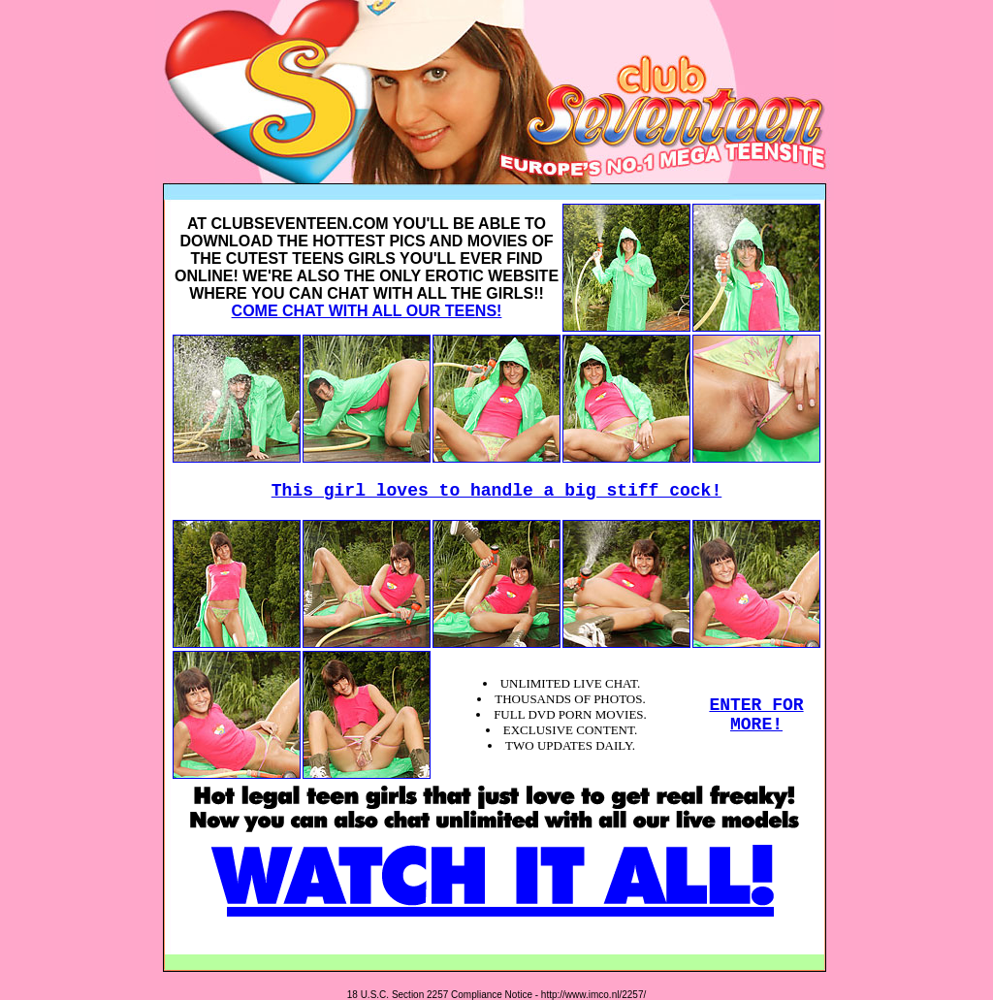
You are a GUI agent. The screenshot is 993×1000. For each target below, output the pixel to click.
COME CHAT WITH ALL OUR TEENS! (367, 311)
